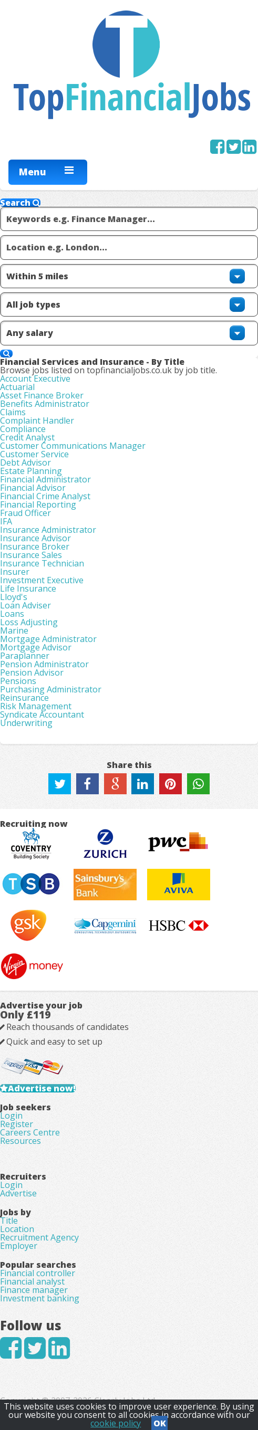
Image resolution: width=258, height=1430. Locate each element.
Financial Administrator (45, 479)
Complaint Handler (37, 420)
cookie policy (115, 1423)
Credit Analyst (27, 437)
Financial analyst (32, 1281)
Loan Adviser (25, 605)
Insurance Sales (31, 555)
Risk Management (35, 706)
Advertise (18, 1193)
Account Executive (35, 378)
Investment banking (39, 1298)
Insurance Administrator (48, 529)
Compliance (23, 429)
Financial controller (37, 1273)
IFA (6, 521)
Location (17, 1229)
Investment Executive (42, 580)
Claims (13, 412)
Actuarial (17, 387)
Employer (18, 1246)
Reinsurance (24, 697)
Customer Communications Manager (73, 445)
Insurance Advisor (35, 538)
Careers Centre (30, 1132)
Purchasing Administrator (50, 689)
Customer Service (34, 454)
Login (11, 1115)
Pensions (18, 681)
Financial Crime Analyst (45, 496)
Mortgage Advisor (35, 647)
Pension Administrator (44, 664)
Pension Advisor (32, 672)
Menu (32, 171)
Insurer (14, 571)
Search (20, 202)
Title (9, 1220)
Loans (12, 613)
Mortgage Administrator (48, 639)
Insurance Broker (34, 546)
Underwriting (26, 723)
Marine (14, 630)
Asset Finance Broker (42, 395)
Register (16, 1124)
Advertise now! (42, 1088)
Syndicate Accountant (42, 714)
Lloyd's (13, 597)
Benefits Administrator (44, 403)
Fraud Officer (25, 513)
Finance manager (34, 1290)
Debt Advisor (25, 462)
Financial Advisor (33, 487)
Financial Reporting (38, 504)
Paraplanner (24, 655)
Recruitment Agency (39, 1237)
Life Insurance (28, 588)
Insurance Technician (42, 563)
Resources (20, 1141)
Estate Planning (31, 471)
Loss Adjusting (29, 622)
